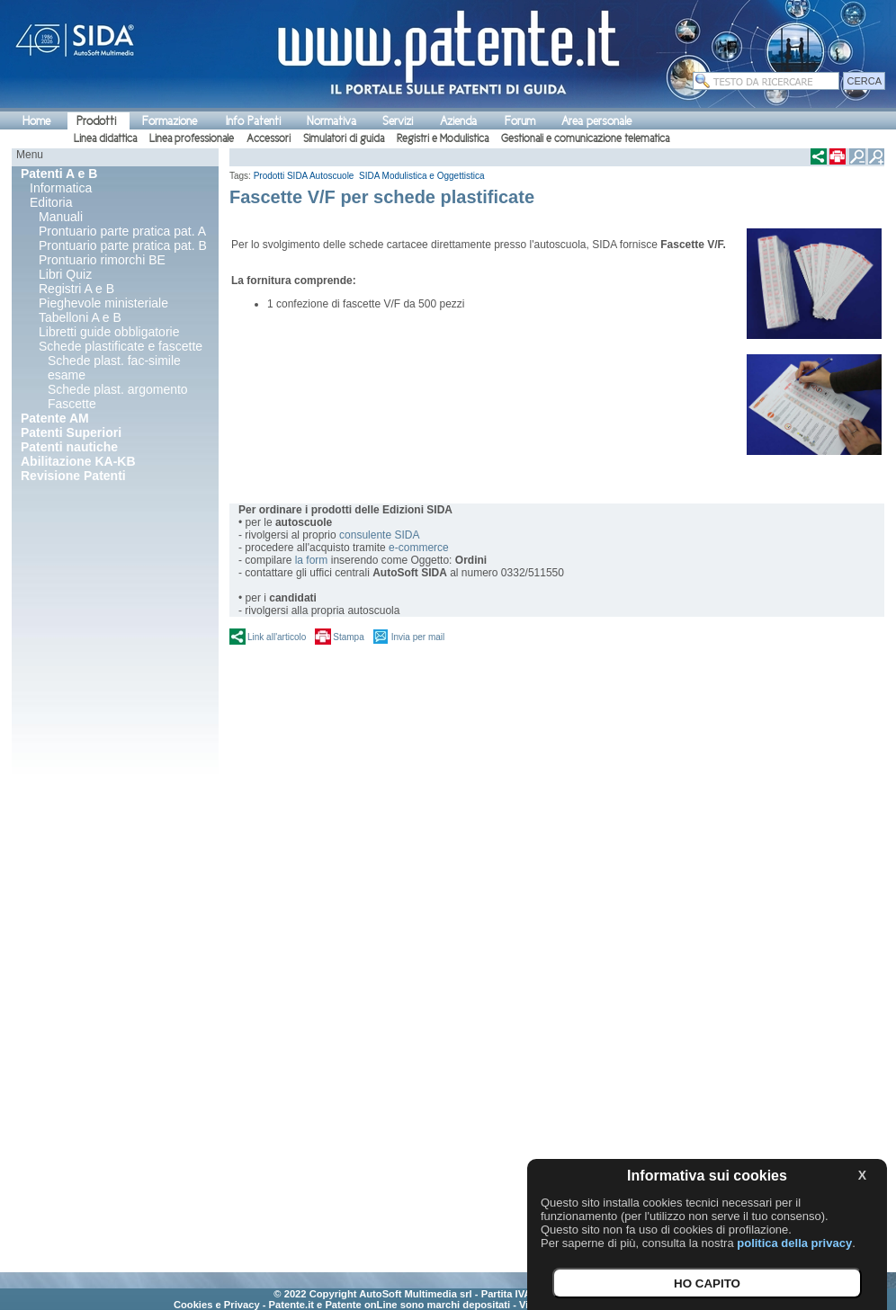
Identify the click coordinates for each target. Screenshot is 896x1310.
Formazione (169, 121)
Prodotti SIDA (281, 176)
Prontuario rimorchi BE (102, 260)
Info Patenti (253, 121)
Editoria (51, 202)
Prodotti (96, 121)
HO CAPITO (707, 1283)
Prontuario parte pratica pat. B (123, 245)
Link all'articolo (276, 637)
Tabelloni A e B (80, 317)
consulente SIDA (379, 535)
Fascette (72, 404)
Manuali (61, 216)
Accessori (268, 138)
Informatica (61, 188)
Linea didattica (105, 138)
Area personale (596, 121)
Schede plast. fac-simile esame (114, 367)
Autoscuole (332, 176)
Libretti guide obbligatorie (109, 332)
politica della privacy (794, 1243)
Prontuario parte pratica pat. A (122, 231)
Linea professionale (191, 138)
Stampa (348, 637)
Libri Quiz (65, 274)
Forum (520, 121)
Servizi (397, 121)
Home (36, 121)
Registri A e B (76, 288)
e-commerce (419, 547)
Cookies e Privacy (217, 1304)
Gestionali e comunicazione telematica (585, 138)
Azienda (458, 121)
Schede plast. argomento (118, 389)
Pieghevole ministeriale (103, 303)
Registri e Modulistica (442, 138)
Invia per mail (417, 637)
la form (311, 560)
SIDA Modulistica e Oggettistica (422, 176)
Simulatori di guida (343, 138)
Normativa (331, 121)
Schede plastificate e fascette (120, 346)
